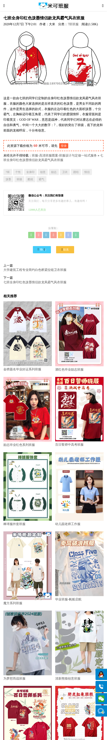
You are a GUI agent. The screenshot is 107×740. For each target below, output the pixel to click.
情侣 (87, 172)
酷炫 (30, 179)
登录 (64, 146)
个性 (18, 172)
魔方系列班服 (27, 568)
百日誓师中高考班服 (79, 412)
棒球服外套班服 (27, 489)
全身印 (30, 172)
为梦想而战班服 (27, 645)
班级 (19, 179)
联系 (65, 249)
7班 (8, 172)
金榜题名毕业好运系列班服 (27, 336)
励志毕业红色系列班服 (27, 412)
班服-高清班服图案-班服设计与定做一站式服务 (64, 155)
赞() (42, 249)
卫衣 (65, 172)
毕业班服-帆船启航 (79, 566)
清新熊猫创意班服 (79, 645)
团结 (76, 172)
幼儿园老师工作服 (79, 489)
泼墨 (8, 179)
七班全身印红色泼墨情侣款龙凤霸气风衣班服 (34, 282)
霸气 (41, 179)
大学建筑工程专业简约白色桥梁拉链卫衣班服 (34, 270)
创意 (43, 172)
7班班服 (73, 24)
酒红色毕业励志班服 (79, 336)
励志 (54, 172)
